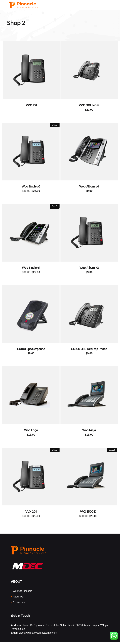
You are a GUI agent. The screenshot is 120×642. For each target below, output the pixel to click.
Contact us (19, 590)
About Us (18, 584)
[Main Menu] (3, 5)
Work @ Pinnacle (22, 578)
